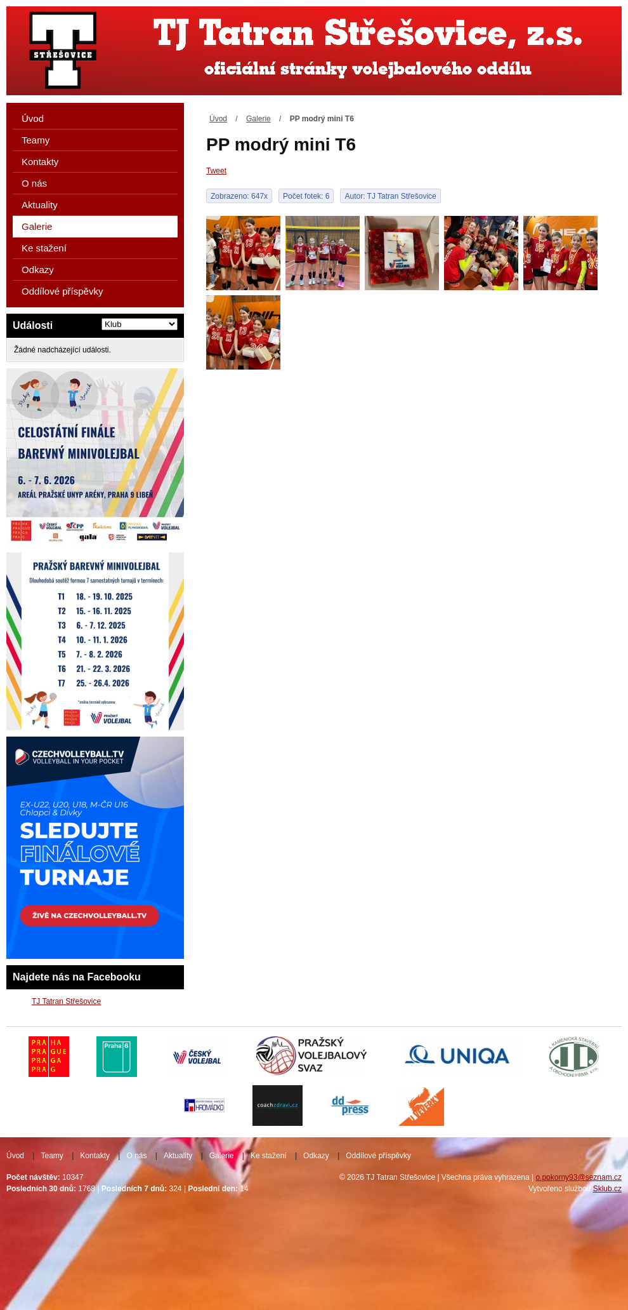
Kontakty (40, 161)
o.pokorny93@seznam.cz (578, 1177)
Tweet (216, 170)
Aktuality (40, 204)
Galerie (258, 118)
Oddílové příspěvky (62, 291)
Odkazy (38, 269)
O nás (34, 183)
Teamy (35, 140)
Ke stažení (44, 248)
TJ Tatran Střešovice (66, 1001)
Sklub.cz (607, 1188)
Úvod (218, 118)
